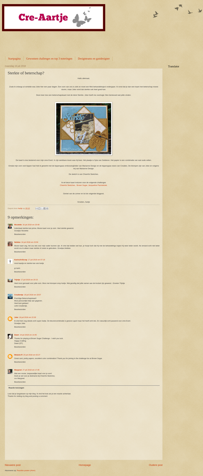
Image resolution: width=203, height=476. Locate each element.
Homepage (85, 465)
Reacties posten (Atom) (26, 470)
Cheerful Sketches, (68, 185)
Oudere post (156, 465)
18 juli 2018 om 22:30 (27, 317)
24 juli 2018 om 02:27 (31, 355)
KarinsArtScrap (20, 260)
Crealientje (18, 295)
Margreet (18, 370)
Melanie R (18, 355)
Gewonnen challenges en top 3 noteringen (49, 58)
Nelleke (17, 242)
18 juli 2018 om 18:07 (32, 295)
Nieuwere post (13, 465)
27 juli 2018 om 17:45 (30, 370)
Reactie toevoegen (16, 388)
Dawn (16, 335)
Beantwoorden (20, 234)
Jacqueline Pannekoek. (97, 185)
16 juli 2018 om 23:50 (29, 242)
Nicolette (18, 225)
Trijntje (17, 280)
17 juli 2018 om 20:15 (29, 280)
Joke (16, 317)
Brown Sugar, (82, 185)
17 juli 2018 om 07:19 (36, 260)
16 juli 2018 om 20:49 (30, 225)
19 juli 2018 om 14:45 (28, 335)
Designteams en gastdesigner (94, 58)
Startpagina (14, 58)
